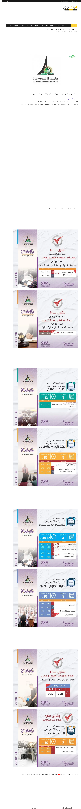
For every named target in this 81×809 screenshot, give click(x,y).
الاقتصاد (35, 25)
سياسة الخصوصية (64, 1)
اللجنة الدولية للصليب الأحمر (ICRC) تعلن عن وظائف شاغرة (60, 757)
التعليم (57, 25)
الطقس (9, 25)
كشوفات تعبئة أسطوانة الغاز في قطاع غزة (64, 739)
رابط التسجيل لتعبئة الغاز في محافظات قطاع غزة (62, 745)
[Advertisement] (27, 13)
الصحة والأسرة (15, 25)
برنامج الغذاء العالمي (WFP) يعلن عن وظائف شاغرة (62, 754)
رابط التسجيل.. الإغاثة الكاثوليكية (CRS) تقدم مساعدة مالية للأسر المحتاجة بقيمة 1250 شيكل (52, 711)
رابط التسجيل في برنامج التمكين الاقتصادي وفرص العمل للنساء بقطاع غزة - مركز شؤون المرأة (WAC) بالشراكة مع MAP (13, 98)
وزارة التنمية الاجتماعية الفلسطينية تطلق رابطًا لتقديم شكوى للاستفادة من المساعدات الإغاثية (52, 714)
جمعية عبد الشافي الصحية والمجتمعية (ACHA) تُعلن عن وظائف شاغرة (58, 748)
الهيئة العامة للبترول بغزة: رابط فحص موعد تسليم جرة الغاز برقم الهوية (13, 69)
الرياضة (22, 25)
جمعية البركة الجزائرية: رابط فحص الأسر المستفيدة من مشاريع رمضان (57, 708)
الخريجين (40, 25)
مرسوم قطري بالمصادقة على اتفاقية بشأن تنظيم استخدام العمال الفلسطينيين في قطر (13, 59)
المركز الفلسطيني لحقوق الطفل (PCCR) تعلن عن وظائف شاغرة (59, 726)
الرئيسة (73, 25)
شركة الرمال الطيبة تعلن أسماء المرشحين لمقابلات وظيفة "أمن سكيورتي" (57, 742)
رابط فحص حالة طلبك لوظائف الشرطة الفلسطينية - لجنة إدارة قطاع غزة (57, 705)
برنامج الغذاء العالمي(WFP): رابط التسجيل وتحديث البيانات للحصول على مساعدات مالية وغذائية (13, 47)
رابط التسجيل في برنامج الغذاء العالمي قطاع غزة (12, 52)
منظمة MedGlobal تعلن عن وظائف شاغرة (13, 91)
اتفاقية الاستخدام (73, 1)
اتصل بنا (59, 1)
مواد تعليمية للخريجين (49, 25)
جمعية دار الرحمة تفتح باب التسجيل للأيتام (13, 86)
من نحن (69, 1)
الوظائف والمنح (28, 25)
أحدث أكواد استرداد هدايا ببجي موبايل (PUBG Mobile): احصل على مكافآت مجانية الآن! (12, 81)
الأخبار (62, 25)
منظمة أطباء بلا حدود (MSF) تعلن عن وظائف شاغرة (62, 720)
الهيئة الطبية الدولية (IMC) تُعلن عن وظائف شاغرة (62, 717)
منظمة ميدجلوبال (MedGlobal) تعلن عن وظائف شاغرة (61, 751)
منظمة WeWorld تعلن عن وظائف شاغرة (64, 765)
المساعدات (67, 25)
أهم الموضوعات (56, 32)
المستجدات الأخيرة (62, 32)
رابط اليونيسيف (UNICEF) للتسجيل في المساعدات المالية (12, 74)
